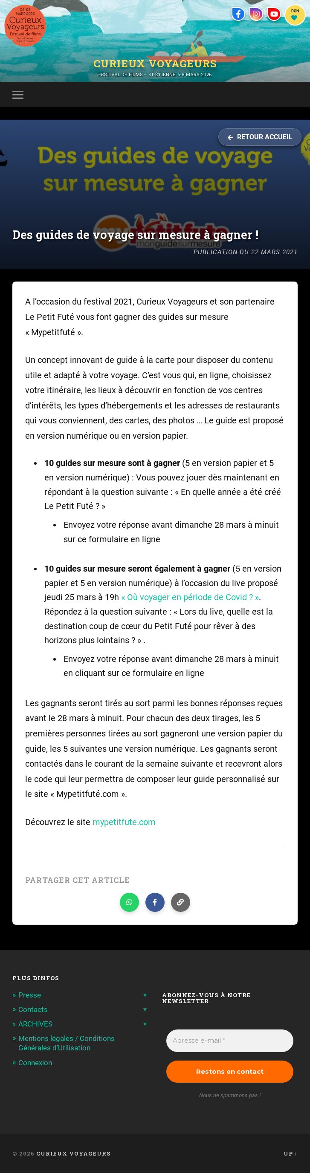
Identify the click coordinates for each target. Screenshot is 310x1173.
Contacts (33, 1009)
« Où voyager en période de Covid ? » (190, 597)
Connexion (35, 1062)
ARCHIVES (35, 1024)
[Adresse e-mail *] (229, 1040)
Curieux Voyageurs (155, 63)
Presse (29, 995)
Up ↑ (291, 1153)
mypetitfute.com (124, 822)
